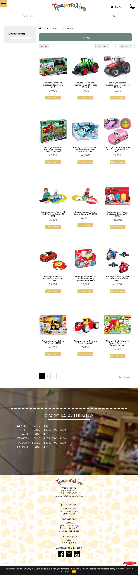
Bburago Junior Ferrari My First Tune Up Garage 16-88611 (53, 214)
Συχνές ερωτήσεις (69, 511)
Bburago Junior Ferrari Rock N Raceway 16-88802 (85, 213)
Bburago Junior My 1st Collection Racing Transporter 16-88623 (85, 279)
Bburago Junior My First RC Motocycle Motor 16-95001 (117, 279)
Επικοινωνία (69, 514)
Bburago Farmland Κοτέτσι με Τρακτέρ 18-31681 (53, 85)
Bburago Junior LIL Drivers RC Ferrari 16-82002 (53, 279)
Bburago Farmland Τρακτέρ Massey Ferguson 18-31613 (117, 85)
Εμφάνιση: (125, 46)
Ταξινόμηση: (102, 46)
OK (73, 572)
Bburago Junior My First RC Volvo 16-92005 (53, 342)
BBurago (69, 28)
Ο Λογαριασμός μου (69, 531)
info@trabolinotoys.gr (72, 496)
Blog (69, 540)
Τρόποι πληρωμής (69, 528)
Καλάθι (69, 523)
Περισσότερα (53, 98)
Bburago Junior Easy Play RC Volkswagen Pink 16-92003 (117, 150)
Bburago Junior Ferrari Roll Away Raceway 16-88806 (117, 214)
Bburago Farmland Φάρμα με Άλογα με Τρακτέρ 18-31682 (53, 150)
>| (60, 376)
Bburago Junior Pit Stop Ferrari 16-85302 (85, 342)
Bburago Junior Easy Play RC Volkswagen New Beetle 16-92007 (85, 150)
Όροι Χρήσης (69, 543)
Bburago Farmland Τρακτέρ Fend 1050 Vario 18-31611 (85, 85)
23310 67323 (71, 493)
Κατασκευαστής (53, 28)
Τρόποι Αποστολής (69, 525)
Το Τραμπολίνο (69, 508)
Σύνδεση (119, 7)
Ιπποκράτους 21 (69, 488)
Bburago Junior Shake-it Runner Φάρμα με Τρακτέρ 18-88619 (117, 343)
